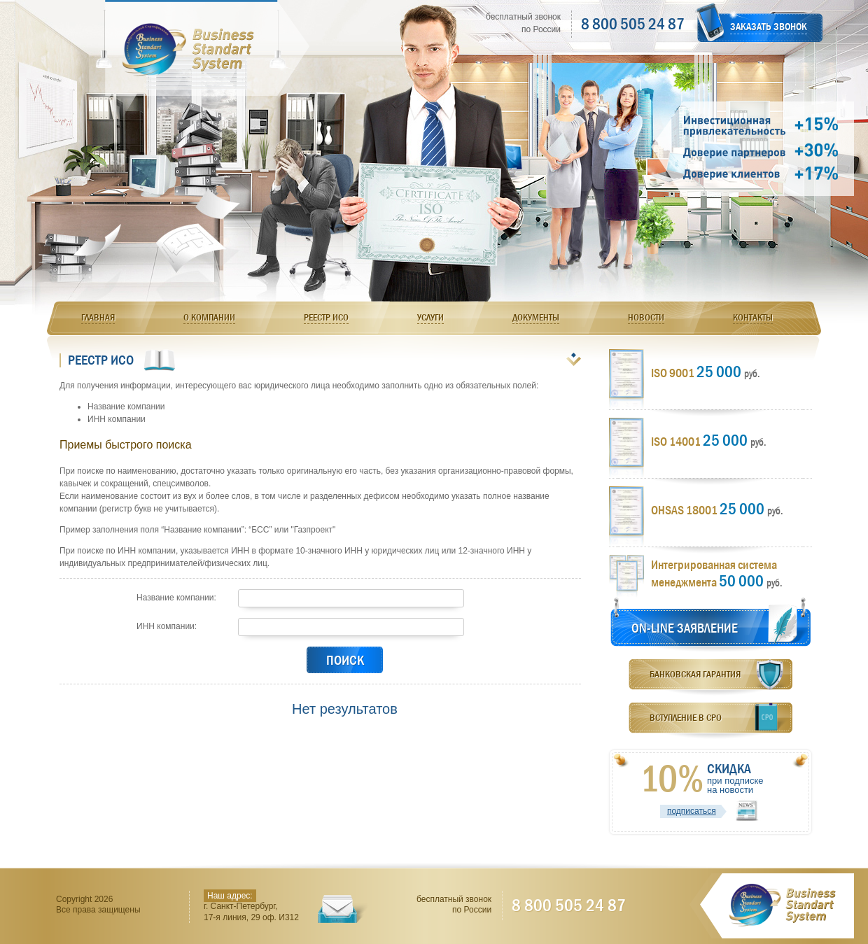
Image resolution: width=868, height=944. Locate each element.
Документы (535, 317)
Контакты (753, 317)
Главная (98, 317)
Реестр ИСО (326, 317)
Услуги (430, 317)
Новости (646, 317)
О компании (209, 317)
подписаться (691, 811)
